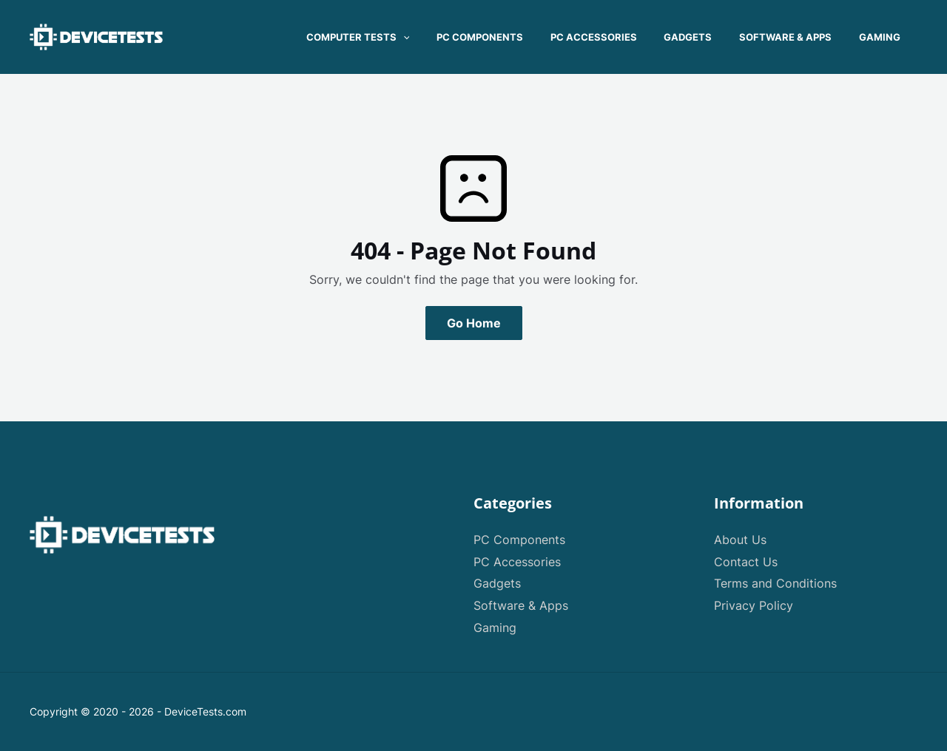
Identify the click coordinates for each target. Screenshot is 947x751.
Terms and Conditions (775, 583)
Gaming (495, 627)
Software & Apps (521, 605)
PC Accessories (517, 561)
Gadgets (497, 583)
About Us (740, 539)
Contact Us (746, 561)
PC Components (519, 539)
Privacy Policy (753, 605)
